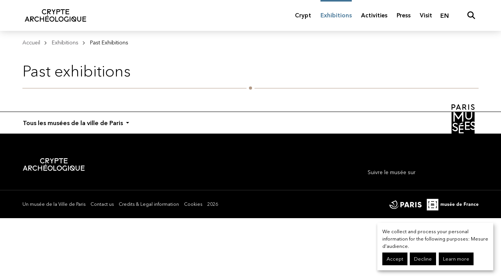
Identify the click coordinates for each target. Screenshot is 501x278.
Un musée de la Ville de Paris (53, 204)
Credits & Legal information (149, 204)
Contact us (102, 204)
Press (404, 15)
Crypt (303, 15)
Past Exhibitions (109, 42)
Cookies (193, 204)
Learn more (456, 259)
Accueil (31, 42)
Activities (374, 15)
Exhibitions (336, 15)
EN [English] (444, 15)
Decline (423, 259)
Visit (426, 15)
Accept (395, 259)
